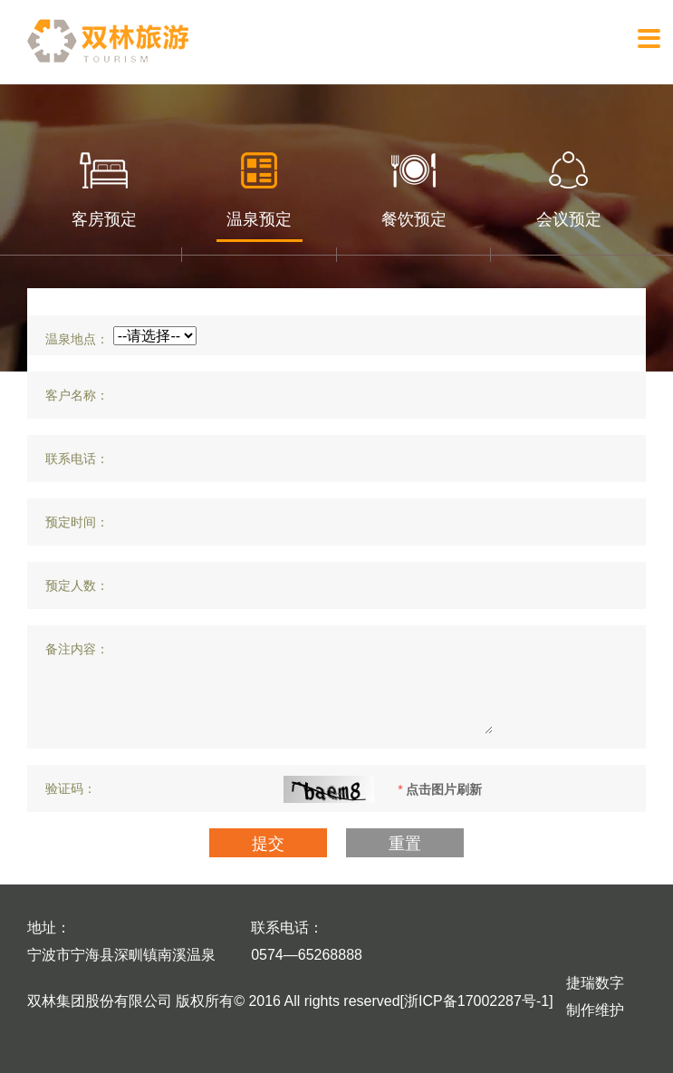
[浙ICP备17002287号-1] (476, 1001)
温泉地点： (77, 339)
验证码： (70, 788)
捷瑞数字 (595, 983)
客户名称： (77, 395)
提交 (268, 844)
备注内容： (77, 649)
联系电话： (77, 458)
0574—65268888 (306, 954)
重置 (405, 844)
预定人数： (77, 585)
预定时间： (77, 522)
